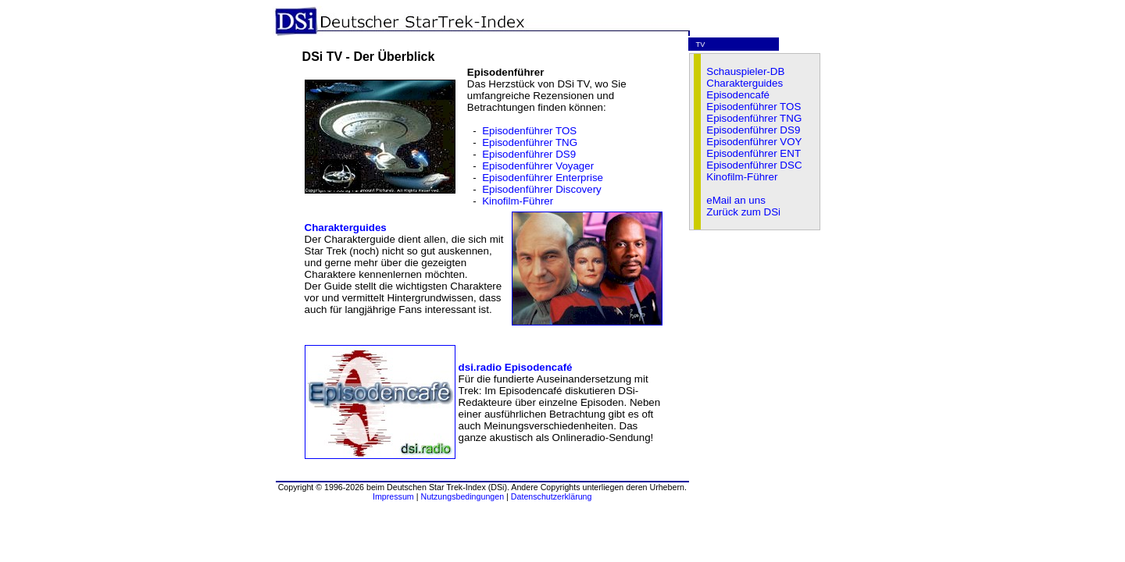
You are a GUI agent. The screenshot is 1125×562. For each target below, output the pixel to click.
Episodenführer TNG (529, 142)
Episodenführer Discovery (542, 189)
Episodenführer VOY (754, 142)
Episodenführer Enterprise (542, 177)
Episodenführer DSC (754, 165)
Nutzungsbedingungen (462, 496)
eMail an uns (736, 200)
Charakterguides (346, 227)
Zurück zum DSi (743, 212)
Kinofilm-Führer (517, 201)
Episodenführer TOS (529, 131)
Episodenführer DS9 (529, 154)
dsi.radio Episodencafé (516, 367)
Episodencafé (738, 95)
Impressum (393, 496)
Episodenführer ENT (753, 153)
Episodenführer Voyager (538, 166)
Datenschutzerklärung (551, 496)
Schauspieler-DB (745, 71)
